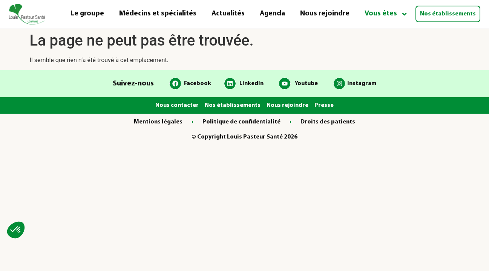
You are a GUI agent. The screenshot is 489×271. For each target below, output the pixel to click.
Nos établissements (448, 14)
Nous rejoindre (325, 13)
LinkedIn (251, 84)
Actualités (228, 13)
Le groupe (87, 13)
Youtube (306, 84)
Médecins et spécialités (157, 13)
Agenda (272, 13)
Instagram (361, 84)
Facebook (197, 84)
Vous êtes (386, 14)
